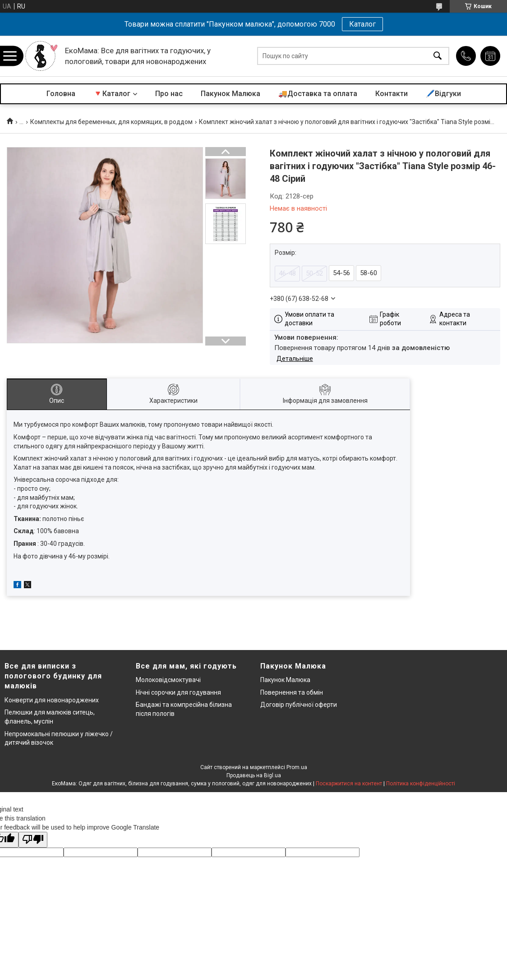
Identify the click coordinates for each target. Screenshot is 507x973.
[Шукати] (437, 56)
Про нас (169, 93)
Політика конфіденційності (420, 783)
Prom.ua (296, 767)
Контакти (391, 93)
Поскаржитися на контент (349, 783)
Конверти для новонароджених (52, 700)
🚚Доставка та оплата (317, 93)
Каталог (362, 24)
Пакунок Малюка (230, 93)
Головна (60, 93)
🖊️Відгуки (443, 93)
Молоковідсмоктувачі (168, 679)
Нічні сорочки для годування (178, 692)
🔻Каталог (111, 93)
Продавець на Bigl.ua (253, 775)
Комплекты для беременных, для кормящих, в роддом (111, 121)
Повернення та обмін (291, 692)
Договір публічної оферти (298, 704)
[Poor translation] (32, 840)
